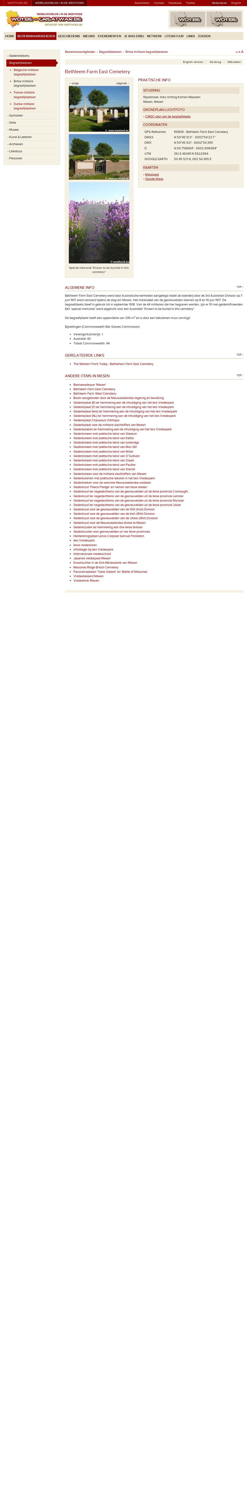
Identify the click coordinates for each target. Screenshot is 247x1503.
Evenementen (109, 36)
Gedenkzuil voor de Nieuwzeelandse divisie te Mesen (109, 523)
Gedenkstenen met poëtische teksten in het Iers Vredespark (114, 478)
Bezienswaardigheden (36, 36)
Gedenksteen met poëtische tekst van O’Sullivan (106, 456)
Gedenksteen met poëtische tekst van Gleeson (105, 434)
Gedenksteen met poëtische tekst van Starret (104, 469)
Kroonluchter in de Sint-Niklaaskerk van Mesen (105, 563)
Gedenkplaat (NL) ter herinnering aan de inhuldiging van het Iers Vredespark (124, 416)
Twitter (190, 3)
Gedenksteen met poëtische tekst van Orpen (103, 460)
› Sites (12, 123)
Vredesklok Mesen (86, 581)
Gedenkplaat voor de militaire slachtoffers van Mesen (109, 425)
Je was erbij (134, 36)
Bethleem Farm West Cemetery (94, 394)
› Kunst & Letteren (20, 137)
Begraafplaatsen (110, 52)
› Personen (15, 158)
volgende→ (122, 83)
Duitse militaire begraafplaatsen (25, 106)
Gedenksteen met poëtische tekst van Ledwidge (106, 443)
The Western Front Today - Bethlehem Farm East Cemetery (113, 364)
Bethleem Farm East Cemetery (94, 389)
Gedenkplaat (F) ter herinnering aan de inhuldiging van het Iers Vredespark (123, 407)
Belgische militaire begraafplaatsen (26, 72)
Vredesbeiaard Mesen (88, 576)
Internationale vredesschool (92, 554)
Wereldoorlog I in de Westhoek (59, 3)
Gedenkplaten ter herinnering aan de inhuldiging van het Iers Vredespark (122, 429)
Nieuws (89, 36)
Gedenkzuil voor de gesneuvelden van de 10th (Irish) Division (114, 509)
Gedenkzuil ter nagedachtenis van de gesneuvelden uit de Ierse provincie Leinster (128, 496)
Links (190, 36)
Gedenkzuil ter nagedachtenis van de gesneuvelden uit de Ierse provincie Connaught (130, 491)
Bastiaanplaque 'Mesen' (89, 385)
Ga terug (215, 62)
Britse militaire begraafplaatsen (25, 83)
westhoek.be (18, 3)
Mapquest (152, 174)
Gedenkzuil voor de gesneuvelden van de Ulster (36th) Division (115, 518)
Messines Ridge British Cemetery (95, 567)
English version (193, 62)
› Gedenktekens (18, 56)
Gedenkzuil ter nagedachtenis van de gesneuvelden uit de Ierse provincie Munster (128, 501)
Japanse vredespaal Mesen (92, 558)
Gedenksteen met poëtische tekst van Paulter (104, 465)
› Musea (13, 130)
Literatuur (174, 36)
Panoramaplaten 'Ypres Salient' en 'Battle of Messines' (110, 572)
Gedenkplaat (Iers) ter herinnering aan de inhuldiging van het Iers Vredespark (125, 411)
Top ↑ (240, 287)
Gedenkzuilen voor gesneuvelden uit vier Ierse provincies (111, 532)
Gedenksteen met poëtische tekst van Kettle (103, 438)
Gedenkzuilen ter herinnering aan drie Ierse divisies (108, 527)
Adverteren (142, 3)
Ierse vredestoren (85, 545)
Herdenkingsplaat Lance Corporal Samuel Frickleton (108, 536)
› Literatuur (15, 151)
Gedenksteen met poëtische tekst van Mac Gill (105, 447)
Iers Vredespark (84, 540)
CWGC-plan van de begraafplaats (168, 116)
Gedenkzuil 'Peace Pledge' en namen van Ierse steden (110, 487)
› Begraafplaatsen (20, 63)
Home (9, 36)
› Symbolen (15, 115)
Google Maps (154, 179)
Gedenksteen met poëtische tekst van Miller (103, 452)
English (236, 3)
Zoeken (204, 36)
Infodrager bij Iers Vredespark (93, 550)
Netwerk (154, 36)
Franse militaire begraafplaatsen (25, 95)
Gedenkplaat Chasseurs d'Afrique (96, 420)
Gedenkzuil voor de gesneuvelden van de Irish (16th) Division (114, 514)
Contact (159, 3)
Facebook (175, 3)
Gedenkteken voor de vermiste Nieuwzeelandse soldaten (112, 483)
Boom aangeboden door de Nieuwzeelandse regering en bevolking (118, 398)
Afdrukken (234, 62)
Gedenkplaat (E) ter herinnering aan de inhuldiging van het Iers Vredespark (123, 403)
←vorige (74, 83)
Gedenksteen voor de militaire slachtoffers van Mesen (109, 474)
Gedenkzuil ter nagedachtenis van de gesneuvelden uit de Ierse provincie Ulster (127, 505)
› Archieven (15, 144)
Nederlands (219, 3)
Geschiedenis (69, 36)
